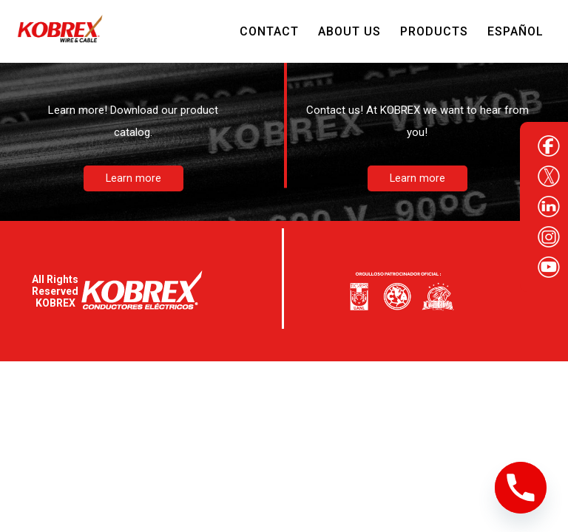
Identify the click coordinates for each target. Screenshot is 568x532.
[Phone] (521, 488)
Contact (269, 31)
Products (434, 31)
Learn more (133, 178)
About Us (349, 31)
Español (515, 31)
